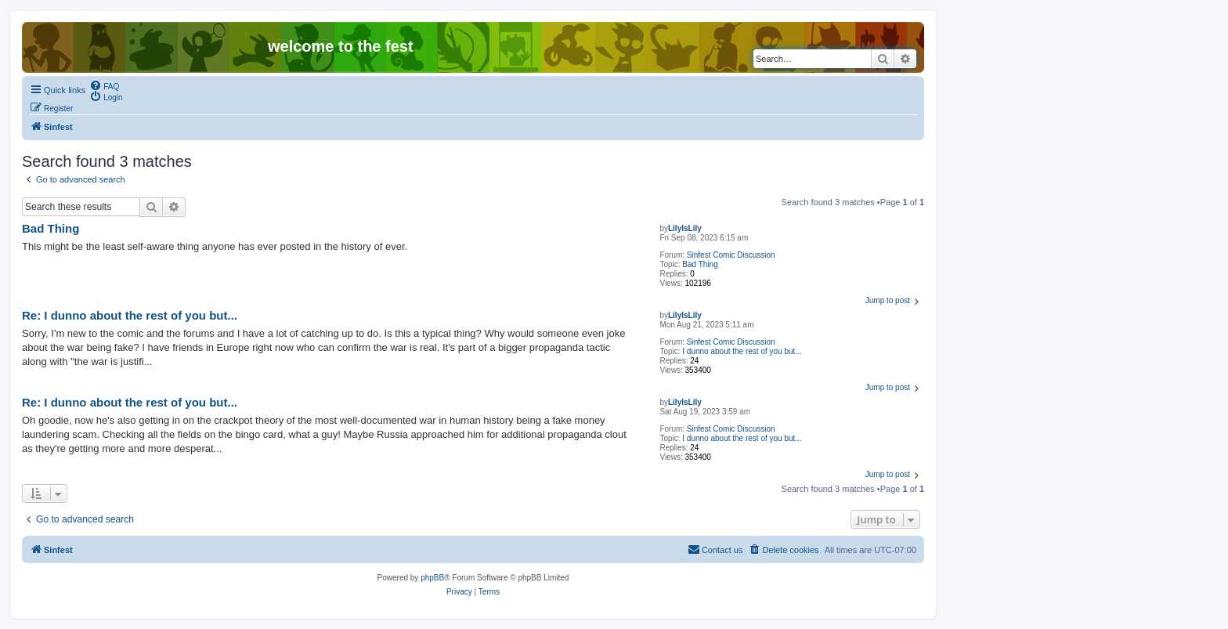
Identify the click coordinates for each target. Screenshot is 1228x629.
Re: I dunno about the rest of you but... (129, 315)
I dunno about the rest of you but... (741, 351)
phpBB (432, 577)
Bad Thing (699, 264)
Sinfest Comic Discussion (731, 255)
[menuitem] (104, 85)
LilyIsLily (685, 228)
